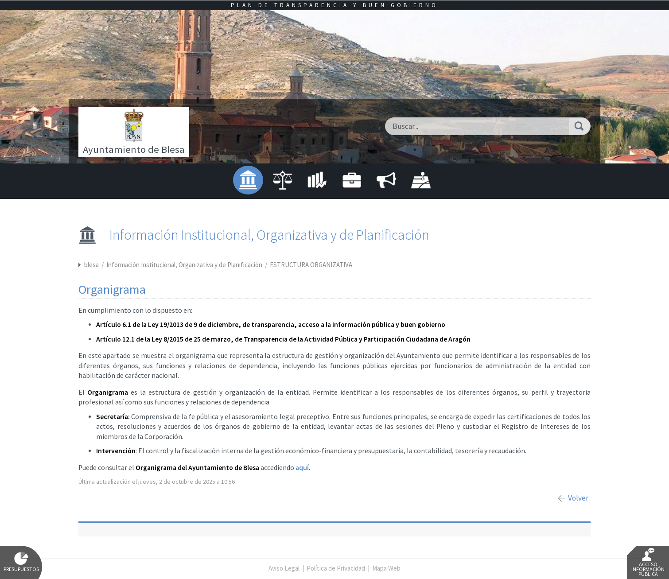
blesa (91, 264)
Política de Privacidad (336, 568)
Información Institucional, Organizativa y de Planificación (185, 264)
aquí (302, 467)
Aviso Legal (283, 568)
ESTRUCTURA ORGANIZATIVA (311, 264)
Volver (578, 498)
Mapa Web (386, 568)
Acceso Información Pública (648, 562)
